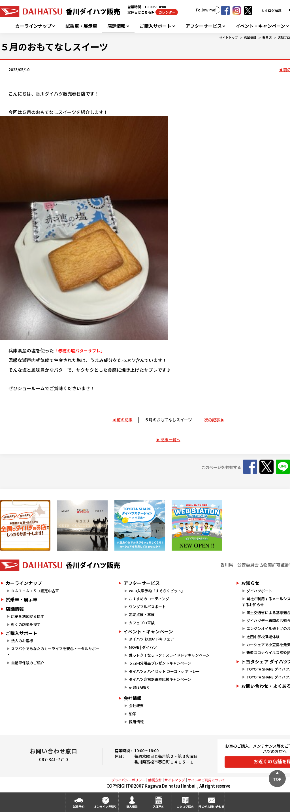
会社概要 (136, 705)
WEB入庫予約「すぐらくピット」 (157, 590)
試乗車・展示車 (81, 26)
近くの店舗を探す (25, 624)
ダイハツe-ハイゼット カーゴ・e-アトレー (164, 671)
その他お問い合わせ (211, 806)
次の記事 (212, 419)
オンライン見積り (105, 806)
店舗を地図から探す (27, 616)
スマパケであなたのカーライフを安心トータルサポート (53, 651)
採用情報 (136, 721)
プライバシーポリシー (128, 779)
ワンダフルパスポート (147, 606)
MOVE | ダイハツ (143, 647)
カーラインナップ (33, 26)
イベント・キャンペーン (260, 26)
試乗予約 (78, 806)
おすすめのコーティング (149, 598)
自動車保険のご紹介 (27, 662)
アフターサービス (203, 26)
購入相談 (132, 806)
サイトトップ (228, 37)
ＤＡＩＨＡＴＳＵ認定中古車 (35, 590)
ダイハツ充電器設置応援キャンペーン (160, 679)
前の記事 (125, 419)
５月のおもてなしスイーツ (168, 419)
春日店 (267, 37)
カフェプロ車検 (142, 622)
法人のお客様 (22, 640)
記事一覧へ (170, 439)
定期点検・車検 (142, 614)
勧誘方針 (155, 779)
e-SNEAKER (139, 687)
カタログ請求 (271, 10)
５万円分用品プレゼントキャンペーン (160, 663)
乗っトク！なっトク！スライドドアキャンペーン (169, 655)
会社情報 (132, 698)
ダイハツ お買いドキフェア (151, 639)
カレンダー (167, 12)
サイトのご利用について (206, 779)
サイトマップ (175, 779)
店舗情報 (116, 26)
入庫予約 (158, 806)
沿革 (132, 713)
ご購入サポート (155, 26)
